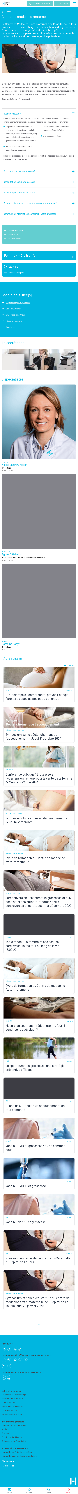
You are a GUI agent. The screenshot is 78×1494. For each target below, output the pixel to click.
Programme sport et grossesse (18, 303)
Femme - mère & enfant (12, 1399)
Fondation (62, 3)
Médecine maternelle (14, 321)
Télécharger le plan (14, 272)
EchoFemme (10, 327)
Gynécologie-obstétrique (15, 315)
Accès (4, 1429)
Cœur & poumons (9, 1403)
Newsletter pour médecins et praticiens (19, 1456)
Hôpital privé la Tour (6, 3)
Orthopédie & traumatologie (14, 1395)
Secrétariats (11, 234)
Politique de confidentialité (14, 1441)
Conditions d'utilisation (12, 1437)
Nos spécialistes (12, 238)
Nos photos (8, 1466)
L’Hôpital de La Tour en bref (14, 1425)
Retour (6, 12)
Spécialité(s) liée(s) (13, 230)
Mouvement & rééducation (13, 1406)
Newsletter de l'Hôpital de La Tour (17, 1452)
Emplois (5, 1433)
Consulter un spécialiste (39, 3)
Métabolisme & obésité (12, 1414)
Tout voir (71, 666)
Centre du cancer (9, 1410)
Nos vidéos (8, 1461)
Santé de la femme (13, 309)
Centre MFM (16, 99)
